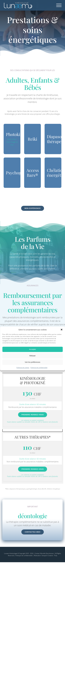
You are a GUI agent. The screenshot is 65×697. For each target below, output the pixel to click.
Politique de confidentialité (38, 367)
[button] (61, 329)
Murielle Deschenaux (47, 553)
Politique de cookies (22, 367)
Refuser (32, 356)
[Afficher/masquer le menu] (59, 5)
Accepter (32, 349)
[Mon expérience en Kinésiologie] (32, 208)
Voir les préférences (32, 362)
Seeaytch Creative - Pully (49, 556)
